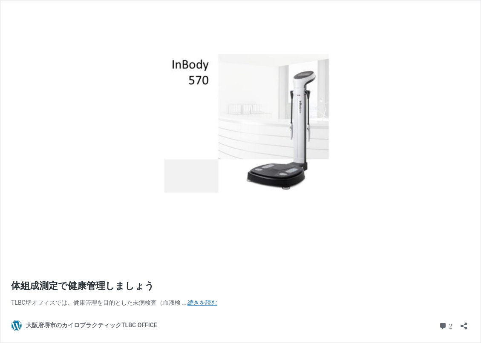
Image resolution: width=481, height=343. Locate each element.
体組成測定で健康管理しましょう (82, 285)
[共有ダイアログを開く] (464, 323)
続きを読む (202, 302)
